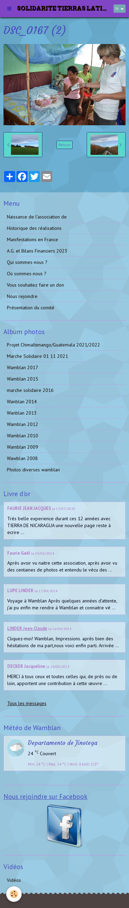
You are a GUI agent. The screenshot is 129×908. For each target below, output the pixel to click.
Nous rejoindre (22, 296)
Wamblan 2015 (22, 379)
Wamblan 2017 (22, 367)
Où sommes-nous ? (26, 273)
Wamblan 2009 (22, 447)
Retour (64, 144)
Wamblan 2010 (22, 435)
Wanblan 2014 (22, 401)
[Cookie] (14, 894)
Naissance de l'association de (37, 217)
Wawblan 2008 (22, 458)
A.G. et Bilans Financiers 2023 (37, 251)
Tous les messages (26, 703)
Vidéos (14, 880)
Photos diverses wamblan (33, 470)
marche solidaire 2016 (30, 390)
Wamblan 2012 (22, 424)
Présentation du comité (30, 308)
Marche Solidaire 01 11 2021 (37, 356)
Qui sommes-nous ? (27, 262)
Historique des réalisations (34, 228)
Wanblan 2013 (22, 413)
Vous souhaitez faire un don (35, 285)
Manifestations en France (32, 239)
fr (117, 8)
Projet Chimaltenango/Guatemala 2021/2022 (53, 345)
